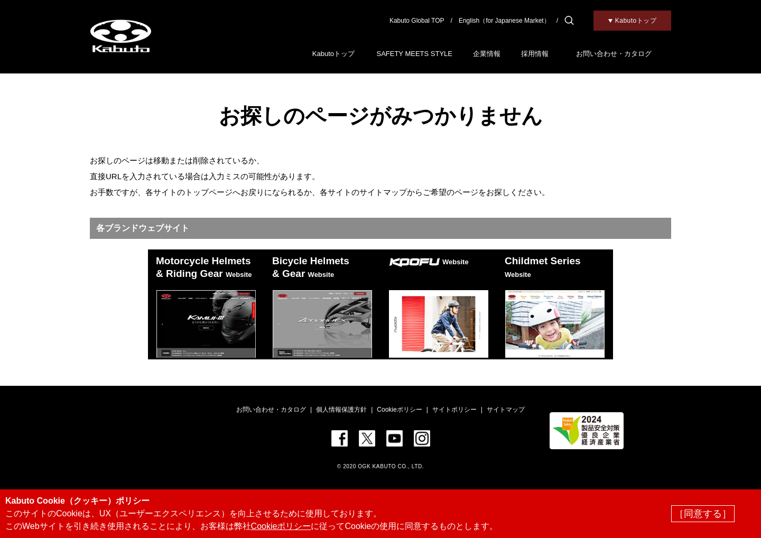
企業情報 (486, 54)
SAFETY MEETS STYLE (414, 54)
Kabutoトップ (333, 54)
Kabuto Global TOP (416, 20)
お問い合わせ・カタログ (614, 54)
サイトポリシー (454, 409)
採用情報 (535, 54)
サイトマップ (506, 409)
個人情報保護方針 (341, 409)
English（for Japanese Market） (504, 20)
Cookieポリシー (399, 409)
